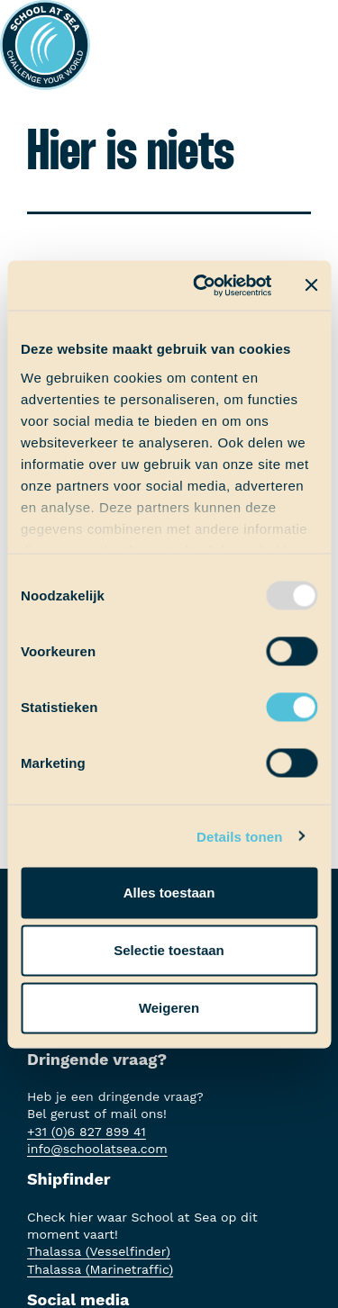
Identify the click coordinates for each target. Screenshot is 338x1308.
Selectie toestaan (169, 950)
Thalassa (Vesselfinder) (98, 1251)
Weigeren (169, 1007)
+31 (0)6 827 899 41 (86, 1131)
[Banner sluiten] (311, 285)
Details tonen (239, 835)
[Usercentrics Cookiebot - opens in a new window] (201, 285)
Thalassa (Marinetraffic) (100, 1269)
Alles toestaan (169, 892)
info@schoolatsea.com (97, 1148)
